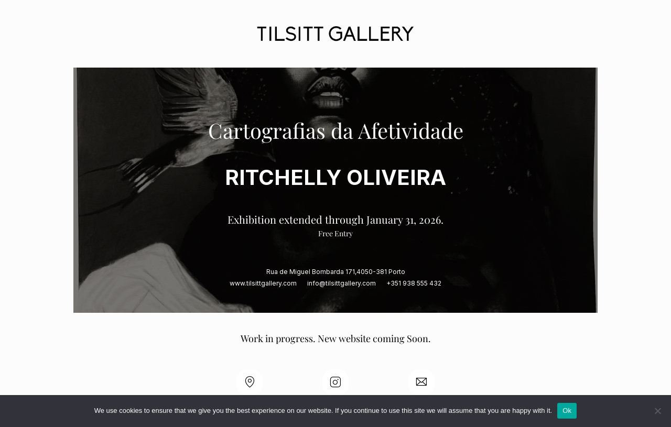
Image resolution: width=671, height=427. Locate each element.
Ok (566, 410)
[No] (658, 411)
